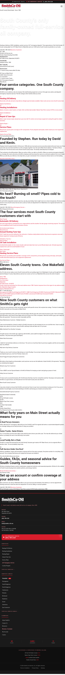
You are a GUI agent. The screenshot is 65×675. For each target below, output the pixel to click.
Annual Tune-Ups (6, 558)
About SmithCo (6, 621)
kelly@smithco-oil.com (7, 524)
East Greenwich (6, 608)
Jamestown (4, 605)
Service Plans (5, 561)
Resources (4, 627)
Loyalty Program (6, 566)
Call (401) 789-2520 (5, 51)
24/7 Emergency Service (8, 564)
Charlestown (5, 591)
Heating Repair (5, 555)
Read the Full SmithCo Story (8, 160)
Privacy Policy (35, 669)
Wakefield (6, 579)
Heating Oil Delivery (7, 549)
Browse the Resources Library (8, 472)
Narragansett (5, 582)
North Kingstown (6, 588)
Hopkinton (4, 600)
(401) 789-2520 (49, 1)
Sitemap (43, 669)
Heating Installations (7, 552)
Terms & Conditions (25, 669)
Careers (4, 636)
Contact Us (5, 624)
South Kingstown (6, 585)
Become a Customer (16, 51)
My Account (5, 633)
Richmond (4, 597)
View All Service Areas (6, 296)
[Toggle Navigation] (61, 7)
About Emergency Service (18, 208)
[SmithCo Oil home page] (12, 7)
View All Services (8, 570)
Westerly (4, 594)
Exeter (3, 602)
